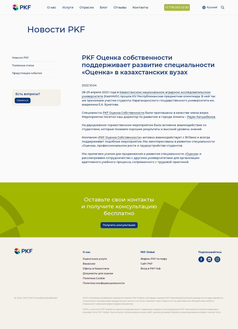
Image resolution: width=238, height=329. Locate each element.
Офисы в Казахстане (96, 268)
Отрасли (87, 7)
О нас (51, 7)
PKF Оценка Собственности (123, 112)
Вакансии (89, 263)
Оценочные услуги (95, 258)
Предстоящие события (27, 73)
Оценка (191, 154)
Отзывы (120, 7)
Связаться (22, 100)
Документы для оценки (98, 273)
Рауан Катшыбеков (201, 117)
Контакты (140, 7)
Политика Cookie (94, 278)
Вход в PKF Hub (151, 268)
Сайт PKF (147, 263)
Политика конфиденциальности (104, 283)
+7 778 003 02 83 (177, 7)
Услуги (67, 7)
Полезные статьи (23, 65)
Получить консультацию (119, 225)
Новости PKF (20, 57)
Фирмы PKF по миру (154, 258)
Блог (104, 7)
